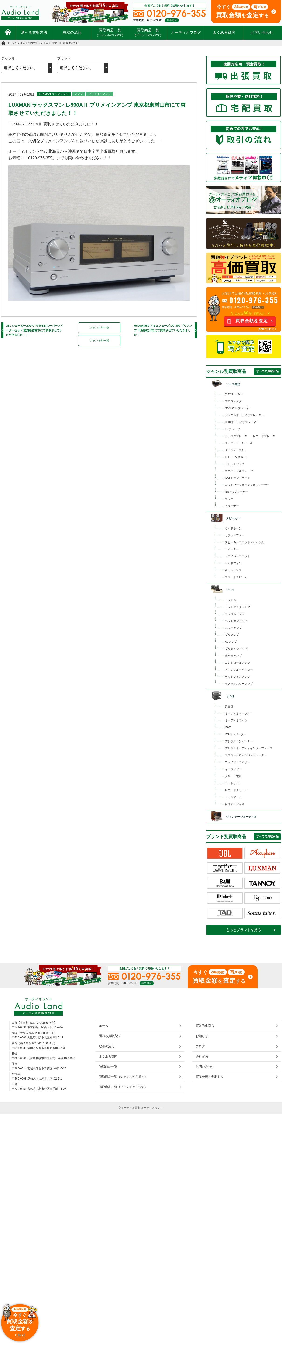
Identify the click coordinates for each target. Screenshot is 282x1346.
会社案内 (202, 1056)
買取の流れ (72, 32)
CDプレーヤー (234, 394)
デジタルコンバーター (239, 741)
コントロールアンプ (237, 662)
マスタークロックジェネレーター (246, 755)
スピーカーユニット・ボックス (244, 542)
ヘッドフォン (233, 563)
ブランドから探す (46, 43)
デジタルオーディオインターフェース (248, 748)
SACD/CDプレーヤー (238, 408)
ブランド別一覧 (99, 327)
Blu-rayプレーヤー (236, 492)
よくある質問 (224, 32)
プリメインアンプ (100, 94)
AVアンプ (231, 641)
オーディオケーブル (237, 713)
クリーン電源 (233, 776)
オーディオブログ (186, 32)
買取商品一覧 (110, 32)
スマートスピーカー (237, 577)
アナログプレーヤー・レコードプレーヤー (251, 436)
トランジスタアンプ (237, 607)
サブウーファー (234, 535)
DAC (228, 727)
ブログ (200, 1046)
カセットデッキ (234, 464)
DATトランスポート (237, 478)
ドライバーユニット (237, 556)
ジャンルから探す (23, 43)
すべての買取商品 (267, 371)
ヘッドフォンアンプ (237, 676)
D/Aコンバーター (235, 734)
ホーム (103, 1026)
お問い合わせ (262, 32)
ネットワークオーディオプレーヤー (247, 485)
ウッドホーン (233, 528)
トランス (230, 600)
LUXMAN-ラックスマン (54, 94)
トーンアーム (233, 797)
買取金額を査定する (209, 1076)
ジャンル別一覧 (99, 340)
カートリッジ (233, 783)
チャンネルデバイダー (239, 669)
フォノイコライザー (237, 762)
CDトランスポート (237, 457)
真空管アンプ (233, 655)
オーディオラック (236, 720)
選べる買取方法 (34, 32)
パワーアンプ (233, 628)
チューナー (232, 505)
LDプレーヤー (234, 429)
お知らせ (202, 1036)
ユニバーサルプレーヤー (240, 471)
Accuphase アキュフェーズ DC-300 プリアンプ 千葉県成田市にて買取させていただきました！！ (163, 330)
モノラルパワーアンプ (239, 683)
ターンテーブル (234, 450)
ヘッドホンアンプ (236, 621)
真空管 (229, 706)
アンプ (78, 94)
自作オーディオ (234, 804)
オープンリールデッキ (239, 443)
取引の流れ (106, 1046)
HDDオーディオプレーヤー (242, 422)
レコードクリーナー (237, 790)
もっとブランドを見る (243, 930)
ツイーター (232, 549)
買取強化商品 (205, 1026)
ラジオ (229, 499)
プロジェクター (234, 401)
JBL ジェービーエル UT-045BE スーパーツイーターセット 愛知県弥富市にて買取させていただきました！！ (34, 330)
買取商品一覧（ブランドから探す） (123, 1087)
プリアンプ (232, 635)
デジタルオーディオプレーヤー (244, 415)
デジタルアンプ (234, 614)
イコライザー (233, 769)
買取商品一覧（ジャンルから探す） (123, 1076)
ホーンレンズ (233, 570)
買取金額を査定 (251, 320)
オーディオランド (152, 1107)
